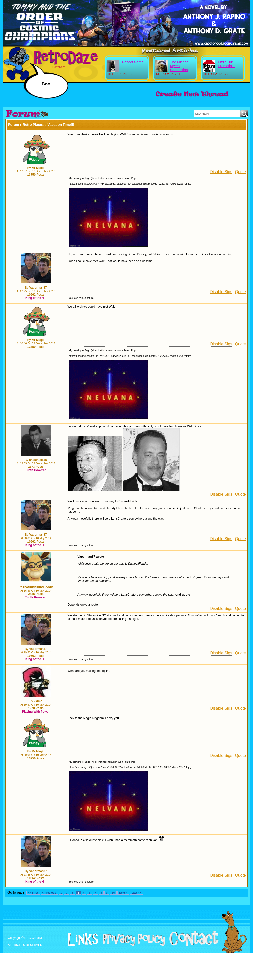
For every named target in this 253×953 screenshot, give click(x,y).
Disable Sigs (221, 172)
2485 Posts (36, 594)
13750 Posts (35, 174)
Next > (123, 892)
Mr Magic (38, 167)
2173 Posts (36, 466)
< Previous (49, 892)
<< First (33, 892)
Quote (240, 172)
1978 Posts (36, 708)
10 (113, 892)
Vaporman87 (38, 287)
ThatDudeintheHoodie (38, 587)
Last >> (136, 892)
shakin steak (38, 460)
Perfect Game (132, 62)
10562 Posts (35, 294)
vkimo (38, 701)
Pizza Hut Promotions (226, 64)
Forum (13, 125)
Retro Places (33, 125)
